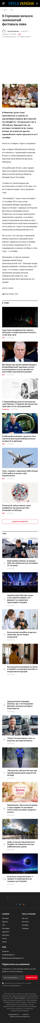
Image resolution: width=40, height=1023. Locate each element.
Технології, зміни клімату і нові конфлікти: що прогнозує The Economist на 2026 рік (16, 507)
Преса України (20, 998)
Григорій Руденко (13, 31)
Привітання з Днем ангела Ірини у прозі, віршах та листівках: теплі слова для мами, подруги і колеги (22, 808)
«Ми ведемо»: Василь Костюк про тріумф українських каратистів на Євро (22, 772)
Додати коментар (20, 521)
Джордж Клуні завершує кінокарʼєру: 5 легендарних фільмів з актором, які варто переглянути (20, 705)
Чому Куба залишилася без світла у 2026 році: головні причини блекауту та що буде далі (19, 332)
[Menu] (3, 3)
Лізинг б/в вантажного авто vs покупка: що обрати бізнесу (21, 739)
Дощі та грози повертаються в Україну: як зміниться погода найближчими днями (21, 844)
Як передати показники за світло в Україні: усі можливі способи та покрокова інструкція (22, 669)
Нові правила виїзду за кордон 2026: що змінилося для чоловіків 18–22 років (22, 563)
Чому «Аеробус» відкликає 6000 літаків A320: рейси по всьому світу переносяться (20, 473)
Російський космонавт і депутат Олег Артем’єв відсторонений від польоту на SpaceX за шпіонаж (19, 438)
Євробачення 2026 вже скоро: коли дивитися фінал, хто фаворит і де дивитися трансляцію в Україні (20, 598)
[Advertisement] (20, 59)
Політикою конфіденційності (11, 985)
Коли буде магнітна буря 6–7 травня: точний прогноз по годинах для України (20, 878)
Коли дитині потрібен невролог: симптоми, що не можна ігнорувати (22, 634)
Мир (19, 34)
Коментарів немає (9, 36)
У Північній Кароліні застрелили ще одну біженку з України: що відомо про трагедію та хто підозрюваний (20, 404)
